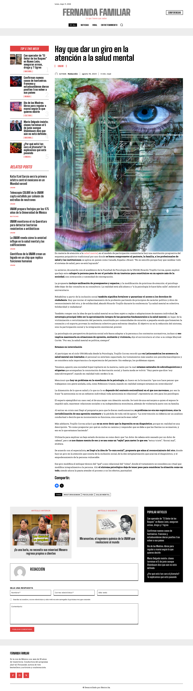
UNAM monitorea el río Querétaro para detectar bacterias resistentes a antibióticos (28, 225)
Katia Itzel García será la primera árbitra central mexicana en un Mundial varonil (28, 180)
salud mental (91, 253)
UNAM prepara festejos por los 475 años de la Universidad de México (29, 210)
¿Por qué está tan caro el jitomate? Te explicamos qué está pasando (35, 148)
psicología (88, 495)
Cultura (28, 116)
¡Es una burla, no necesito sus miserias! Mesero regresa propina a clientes (40, 551)
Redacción (73, 74)
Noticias (14, 217)
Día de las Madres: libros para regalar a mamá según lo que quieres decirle (35, 107)
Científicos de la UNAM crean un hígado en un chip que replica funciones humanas (28, 257)
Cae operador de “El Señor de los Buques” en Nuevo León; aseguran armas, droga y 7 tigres (35, 61)
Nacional (28, 71)
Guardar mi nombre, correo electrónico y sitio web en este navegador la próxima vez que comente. (52, 599)
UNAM (12, 188)
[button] (122, 25)
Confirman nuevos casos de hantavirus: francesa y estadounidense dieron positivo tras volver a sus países (36, 85)
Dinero (27, 157)
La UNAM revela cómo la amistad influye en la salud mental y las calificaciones (28, 241)
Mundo (27, 97)
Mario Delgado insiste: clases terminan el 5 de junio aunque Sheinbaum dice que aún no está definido (36, 128)
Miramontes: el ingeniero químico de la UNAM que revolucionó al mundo (107, 540)
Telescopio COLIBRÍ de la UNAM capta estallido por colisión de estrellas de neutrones (27, 196)
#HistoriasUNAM (72, 495)
